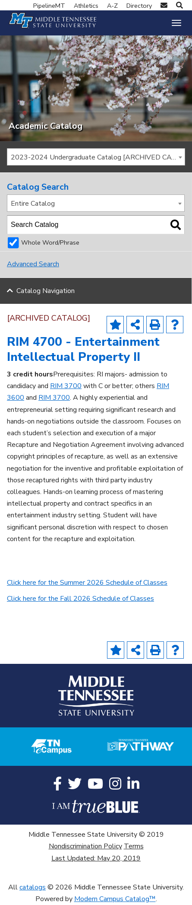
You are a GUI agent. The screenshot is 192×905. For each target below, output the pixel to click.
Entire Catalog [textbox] (33, 203)
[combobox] (96, 157)
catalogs (32, 887)
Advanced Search (33, 264)
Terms (134, 846)
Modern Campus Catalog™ (115, 899)
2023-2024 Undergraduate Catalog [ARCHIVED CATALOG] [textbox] (98, 157)
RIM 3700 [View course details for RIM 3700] (66, 386)
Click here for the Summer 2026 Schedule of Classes (87, 582)
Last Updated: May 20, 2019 (96, 858)
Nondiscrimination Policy (85, 846)
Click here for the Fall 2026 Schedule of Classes (80, 598)
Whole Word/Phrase (50, 242)
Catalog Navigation (45, 291)
